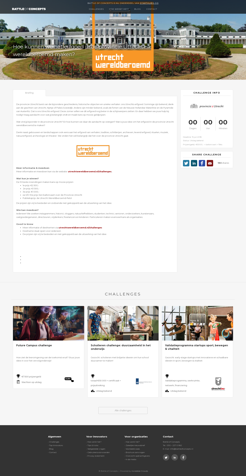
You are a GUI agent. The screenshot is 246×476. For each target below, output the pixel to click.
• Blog (50, 449)
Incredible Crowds (140, 471)
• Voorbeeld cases (132, 449)
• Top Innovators (55, 445)
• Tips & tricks (92, 445)
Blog (137, 9)
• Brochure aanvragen (135, 452)
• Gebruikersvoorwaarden (98, 452)
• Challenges (53, 442)
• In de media (130, 459)
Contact (151, 9)
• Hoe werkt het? (93, 442)
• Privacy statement (95, 456)
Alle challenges (123, 410)
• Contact (52, 452)
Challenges (96, 9)
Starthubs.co (149, 3)
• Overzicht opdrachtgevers (137, 456)
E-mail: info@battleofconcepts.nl (178, 449)
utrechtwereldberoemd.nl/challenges (90, 171)
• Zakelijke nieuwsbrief (135, 445)
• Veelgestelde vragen (95, 449)
